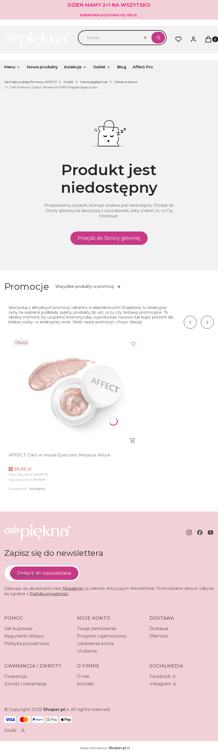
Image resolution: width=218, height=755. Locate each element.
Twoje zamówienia (96, 628)
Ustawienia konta (95, 643)
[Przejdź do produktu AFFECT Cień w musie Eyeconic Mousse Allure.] (75, 392)
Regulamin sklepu (24, 636)
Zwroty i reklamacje (25, 683)
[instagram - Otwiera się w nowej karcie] (189, 532)
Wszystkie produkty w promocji (88, 286)
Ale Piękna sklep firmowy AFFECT (30, 82)
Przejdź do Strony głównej (109, 238)
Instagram (161, 683)
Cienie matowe (125, 82)
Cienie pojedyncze (94, 82)
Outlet (68, 82)
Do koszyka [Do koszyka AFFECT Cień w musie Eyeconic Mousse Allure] (132, 440)
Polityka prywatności (26, 643)
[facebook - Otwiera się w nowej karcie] (200, 532)
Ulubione (87, 651)
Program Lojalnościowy (102, 636)
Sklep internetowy (103, 748)
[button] (158, 38)
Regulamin (73, 588)
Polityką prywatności (49, 593)
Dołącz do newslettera (44, 573)
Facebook (161, 676)
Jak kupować (18, 628)
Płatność (159, 636)
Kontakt (85, 683)
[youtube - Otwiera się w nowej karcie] (210, 532)
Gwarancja (15, 676)
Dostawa (159, 628)
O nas (83, 676)
